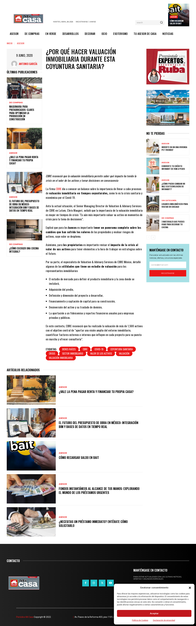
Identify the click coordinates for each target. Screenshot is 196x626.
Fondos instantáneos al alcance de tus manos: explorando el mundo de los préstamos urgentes (99, 490)
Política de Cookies (140, 620)
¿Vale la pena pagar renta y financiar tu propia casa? (23, 160)
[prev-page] (148, 237)
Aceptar (154, 613)
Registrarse (167, 273)
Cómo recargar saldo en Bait (177, 22)
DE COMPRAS (16, 103)
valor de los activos (101, 353)
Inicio (10, 43)
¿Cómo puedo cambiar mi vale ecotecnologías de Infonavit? (173, 186)
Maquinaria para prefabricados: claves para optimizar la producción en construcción (21, 113)
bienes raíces (69, 349)
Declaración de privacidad (164, 620)
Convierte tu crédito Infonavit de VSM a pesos (173, 167)
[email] (167, 265)
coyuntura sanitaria (121, 349)
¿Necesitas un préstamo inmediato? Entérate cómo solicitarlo (93, 523)
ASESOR (174, 16)
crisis (52, 353)
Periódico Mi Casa (24, 617)
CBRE (59, 189)
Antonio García (28, 64)
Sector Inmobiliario (72, 353)
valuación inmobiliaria (61, 358)
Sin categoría (169, 200)
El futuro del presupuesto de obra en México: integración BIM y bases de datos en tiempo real (24, 205)
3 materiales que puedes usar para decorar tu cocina (173, 224)
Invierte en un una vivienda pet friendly (174, 148)
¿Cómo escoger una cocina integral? (24, 249)
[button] (189, 587)
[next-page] (153, 237)
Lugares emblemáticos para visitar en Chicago (175, 205)
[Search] (161, 22)
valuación (124, 353)
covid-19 (98, 349)
